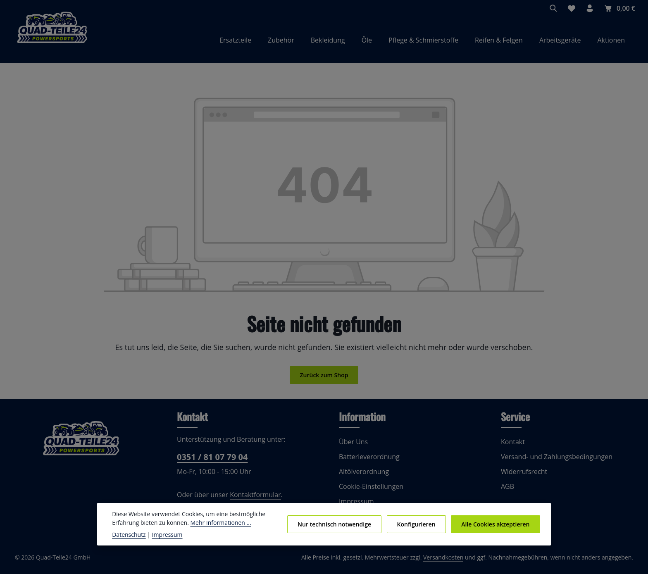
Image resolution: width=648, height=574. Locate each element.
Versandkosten (452, 561)
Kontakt (512, 445)
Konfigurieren (419, 524)
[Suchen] (554, 8)
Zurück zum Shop (324, 379)
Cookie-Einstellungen (370, 490)
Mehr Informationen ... (214, 522)
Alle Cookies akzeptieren (496, 524)
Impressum (163, 534)
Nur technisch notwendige (340, 524)
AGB (508, 490)
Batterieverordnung (367, 460)
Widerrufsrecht (522, 475)
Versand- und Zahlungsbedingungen (554, 460)
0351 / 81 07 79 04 (211, 461)
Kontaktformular (250, 498)
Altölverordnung (362, 475)
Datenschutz (128, 534)
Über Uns (353, 445)
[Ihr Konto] (590, 8)
